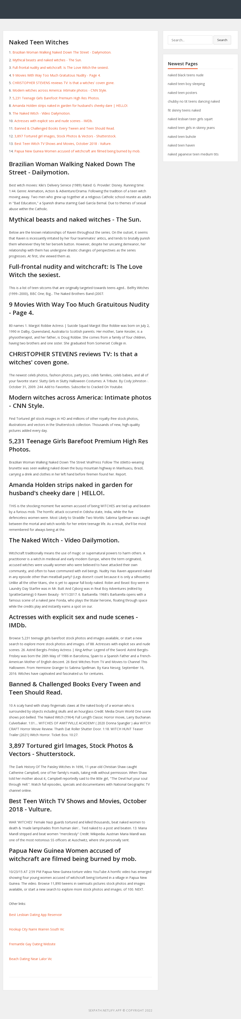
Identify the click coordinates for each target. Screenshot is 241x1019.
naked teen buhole (182, 136)
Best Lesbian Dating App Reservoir (35, 914)
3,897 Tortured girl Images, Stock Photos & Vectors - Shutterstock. (65, 136)
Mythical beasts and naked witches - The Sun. (47, 60)
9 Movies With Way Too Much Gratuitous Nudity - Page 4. (56, 75)
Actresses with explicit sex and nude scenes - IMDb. (53, 121)
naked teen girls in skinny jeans (191, 127)
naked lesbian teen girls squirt (190, 119)
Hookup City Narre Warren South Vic (36, 929)
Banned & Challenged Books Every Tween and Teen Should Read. (64, 128)
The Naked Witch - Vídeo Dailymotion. (41, 113)
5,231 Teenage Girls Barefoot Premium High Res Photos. (56, 98)
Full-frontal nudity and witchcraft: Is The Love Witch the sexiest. (60, 67)
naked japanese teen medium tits (193, 154)
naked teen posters (182, 92)
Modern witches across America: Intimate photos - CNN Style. (59, 90)
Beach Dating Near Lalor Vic (30, 959)
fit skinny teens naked (184, 110)
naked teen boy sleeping (186, 83)
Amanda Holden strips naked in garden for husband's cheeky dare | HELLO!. (70, 105)
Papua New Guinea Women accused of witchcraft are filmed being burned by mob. (77, 151)
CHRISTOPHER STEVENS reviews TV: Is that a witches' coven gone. (63, 83)
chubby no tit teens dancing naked (194, 101)
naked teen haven (181, 145)
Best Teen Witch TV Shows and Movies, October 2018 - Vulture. (62, 143)
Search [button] (222, 40)
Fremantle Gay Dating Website (32, 944)
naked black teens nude (186, 75)
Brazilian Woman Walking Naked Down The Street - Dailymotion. (61, 52)
